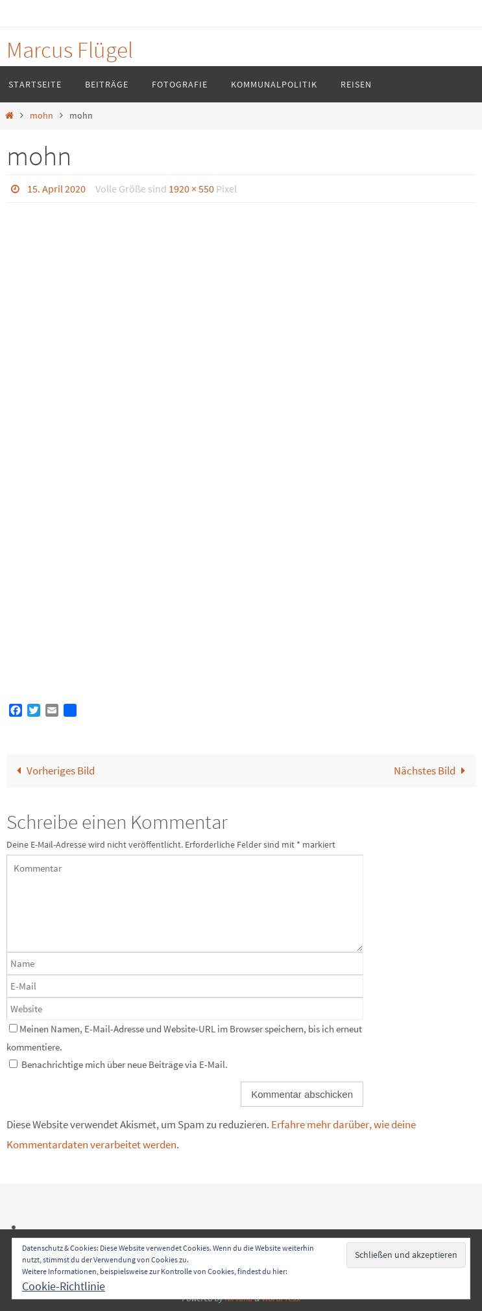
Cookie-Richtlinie (63, 1286)
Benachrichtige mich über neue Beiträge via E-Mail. (124, 1064)
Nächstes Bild (432, 770)
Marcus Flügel (69, 50)
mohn (41, 115)
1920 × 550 (191, 188)
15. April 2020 (56, 188)
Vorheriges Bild (53, 770)
